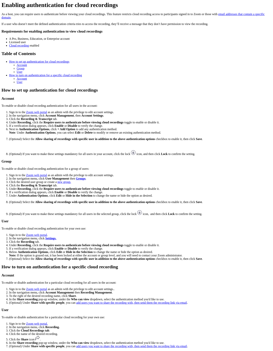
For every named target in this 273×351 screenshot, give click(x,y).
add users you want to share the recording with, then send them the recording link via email (131, 302)
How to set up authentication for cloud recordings (39, 61)
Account (22, 65)
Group (20, 68)
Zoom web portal (36, 112)
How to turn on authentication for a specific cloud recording (45, 75)
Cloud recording (19, 45)
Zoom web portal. (37, 323)
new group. (64, 182)
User (19, 71)
